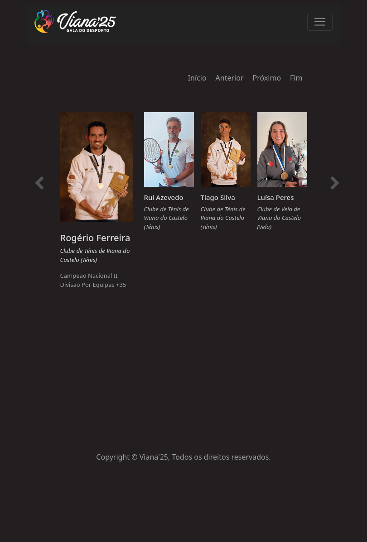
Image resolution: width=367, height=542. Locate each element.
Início (197, 78)
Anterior (230, 78)
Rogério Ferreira (95, 238)
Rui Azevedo (164, 197)
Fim (296, 78)
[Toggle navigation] (320, 22)
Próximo (267, 78)
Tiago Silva (218, 197)
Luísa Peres (275, 197)
